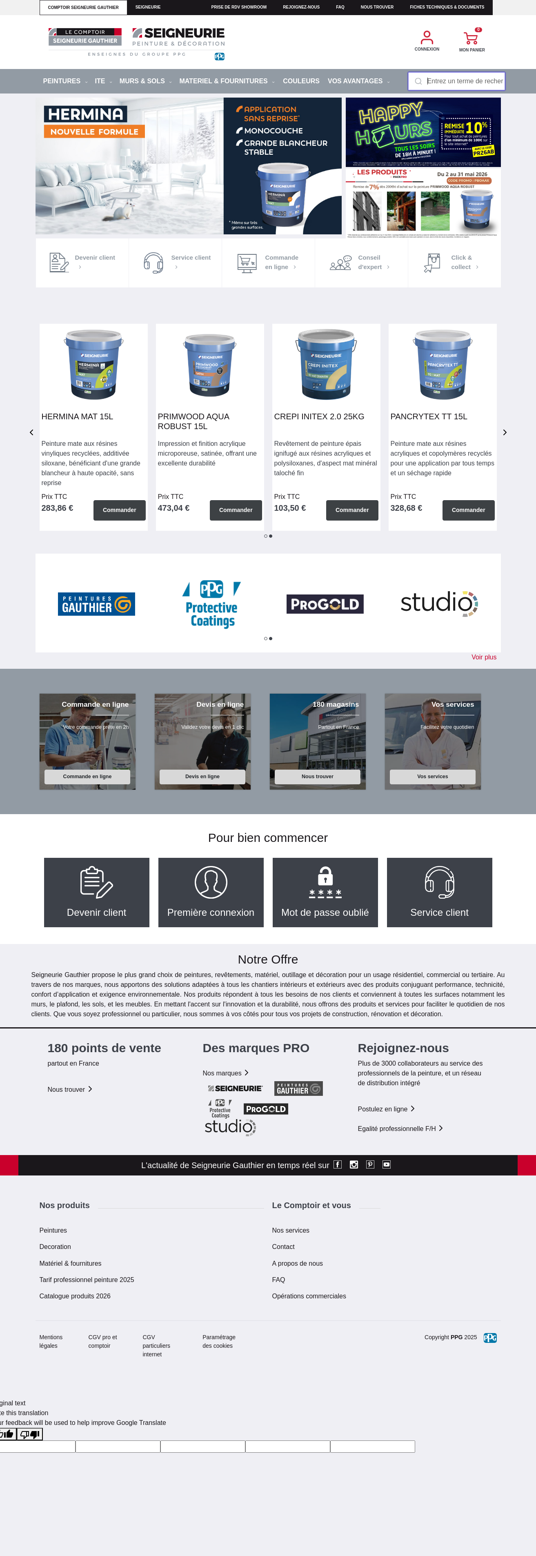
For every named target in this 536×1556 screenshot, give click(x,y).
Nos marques (226, 1073)
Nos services (291, 1230)
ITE (103, 81)
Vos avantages (359, 81)
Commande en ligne (87, 776)
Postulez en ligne (387, 1109)
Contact (283, 1246)
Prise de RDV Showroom (239, 7)
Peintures (53, 1230)
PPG (457, 1337)
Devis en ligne (202, 776)
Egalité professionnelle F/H (401, 1128)
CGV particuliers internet (156, 1346)
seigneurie (148, 7)
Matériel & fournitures (71, 1263)
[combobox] (456, 81)
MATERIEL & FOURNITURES (227, 81)
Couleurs (301, 81)
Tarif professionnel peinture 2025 (87, 1279)
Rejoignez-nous (301, 7)
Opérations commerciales (309, 1296)
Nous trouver (377, 7)
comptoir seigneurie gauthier (83, 7)
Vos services (432, 776)
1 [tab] (265, 536)
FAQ (278, 1279)
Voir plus (484, 657)
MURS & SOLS (146, 81)
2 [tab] (270, 536)
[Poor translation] (30, 1434)
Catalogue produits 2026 (75, 1296)
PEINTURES (65, 81)
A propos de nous (297, 1263)
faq (340, 7)
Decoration (55, 1246)
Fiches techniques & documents (447, 7)
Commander (119, 510)
